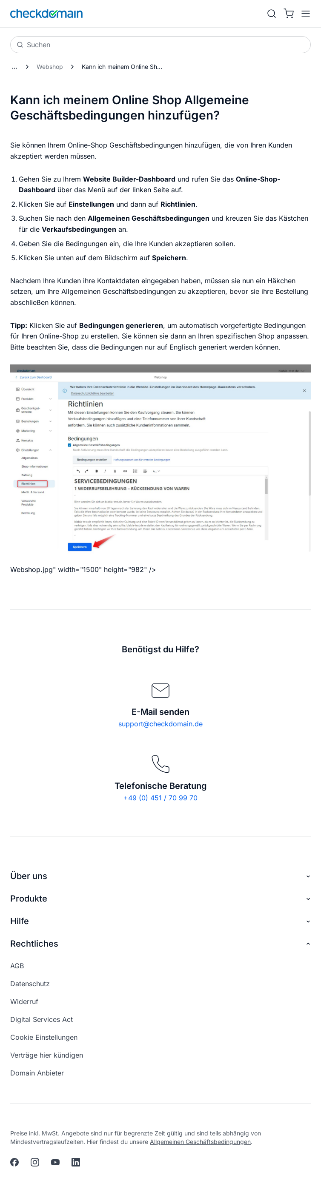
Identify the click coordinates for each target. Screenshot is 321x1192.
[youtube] (55, 1162)
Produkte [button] (160, 898)
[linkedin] (76, 1162)
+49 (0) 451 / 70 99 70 (160, 798)
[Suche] (271, 13)
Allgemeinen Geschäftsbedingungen (200, 1141)
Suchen (33, 44)
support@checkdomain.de (160, 724)
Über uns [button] (160, 876)
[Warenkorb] (288, 13)
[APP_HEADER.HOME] (46, 13)
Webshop (50, 66)
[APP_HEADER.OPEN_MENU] (304, 13)
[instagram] (35, 1162)
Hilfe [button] (160, 921)
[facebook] (14, 1162)
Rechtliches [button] (160, 944)
